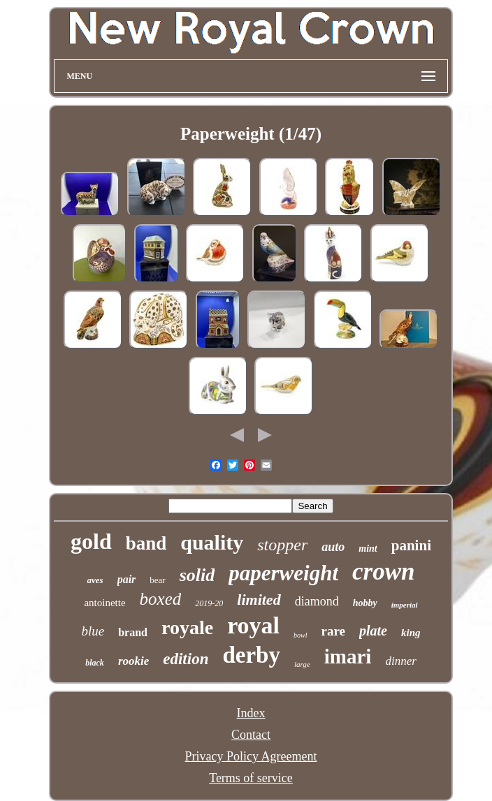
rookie (133, 661)
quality (211, 542)
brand (132, 632)
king (411, 632)
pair (126, 579)
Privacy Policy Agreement (251, 756)
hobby (365, 603)
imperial (404, 605)
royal (253, 625)
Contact (250, 735)
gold (91, 541)
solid (197, 575)
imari (348, 656)
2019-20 (209, 603)
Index (251, 713)
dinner (400, 661)
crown (383, 571)
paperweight (283, 573)
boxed (161, 598)
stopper (282, 545)
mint (368, 548)
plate (373, 630)
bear (157, 580)
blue (92, 631)
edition (185, 659)
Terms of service (251, 778)
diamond (317, 601)
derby (251, 655)
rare (333, 631)
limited (258, 599)
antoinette (104, 602)
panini (411, 545)
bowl (300, 635)
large (302, 664)
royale (187, 627)
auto (333, 547)
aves (95, 580)
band (146, 543)
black (94, 663)
